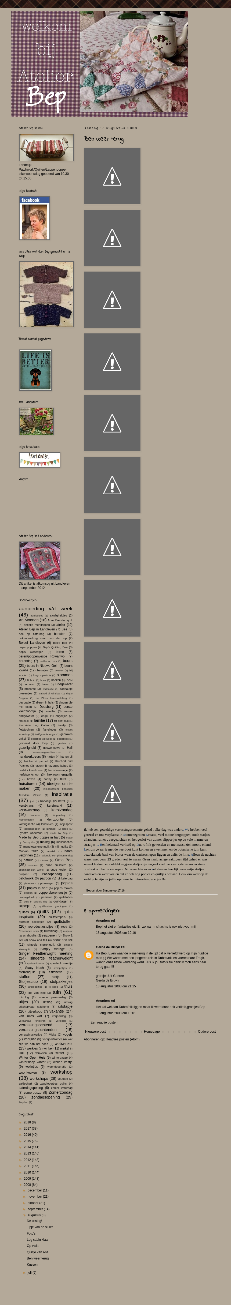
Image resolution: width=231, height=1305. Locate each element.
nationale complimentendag (57, 855)
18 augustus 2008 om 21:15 (116, 986)
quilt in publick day (35, 901)
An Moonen (29, 620)
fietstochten (26, 729)
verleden (61, 1020)
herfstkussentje (58, 770)
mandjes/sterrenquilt (36, 846)
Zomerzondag (61, 1092)
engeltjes (61, 715)
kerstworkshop (29, 810)
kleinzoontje (55, 819)
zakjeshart (25, 1083)
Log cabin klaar (38, 1240)
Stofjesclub (28, 981)
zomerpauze (33, 1093)
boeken (56, 680)
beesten (60, 634)
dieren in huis (45, 702)
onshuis (32, 865)
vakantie (56, 1011)
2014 (28, 1147)
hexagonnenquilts (60, 774)
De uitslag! (34, 1221)
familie (39, 720)
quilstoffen (66, 897)
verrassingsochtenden (38, 1030)
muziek (51, 851)
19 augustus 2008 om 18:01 (116, 1013)
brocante (30, 688)
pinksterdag (65, 878)
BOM (70, 680)
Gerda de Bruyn (108, 947)
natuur (28, 860)
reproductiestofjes (40, 926)
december (35, 1190)
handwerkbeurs (30, 756)
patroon (45, 878)
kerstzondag (62, 810)
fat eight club (61, 720)
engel (44, 715)
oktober (33, 1203)
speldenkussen (36, 963)
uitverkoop (34, 1011)
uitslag (47, 1002)
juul (32, 801)
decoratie (25, 702)
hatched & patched (36, 761)
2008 (28, 1185)
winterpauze (60, 1057)
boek (43, 680)
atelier (60, 625)
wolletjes (32, 1067)
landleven (47, 824)
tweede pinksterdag (52, 997)
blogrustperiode (42, 675)
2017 (28, 1128)
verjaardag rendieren (32, 1020)
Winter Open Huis (32, 1057)
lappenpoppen (32, 828)
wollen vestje (63, 1062)
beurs (68, 661)
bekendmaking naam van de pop (43, 638)
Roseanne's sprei (29, 931)
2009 (28, 1178)
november (35, 1196)
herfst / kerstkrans (30, 770)
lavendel (51, 828)
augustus (35, 1215)
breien (45, 684)
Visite (52, 1034)
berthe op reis (48, 661)
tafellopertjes (35, 986)
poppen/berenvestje (53, 892)
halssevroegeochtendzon (46, 752)
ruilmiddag (50, 930)
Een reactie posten (104, 1022)
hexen (31, 779)
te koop (53, 986)
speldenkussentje (61, 963)
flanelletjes (49, 729)
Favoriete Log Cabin (34, 725)
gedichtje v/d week (41, 738)
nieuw (44, 860)
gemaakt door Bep (33, 743)
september (36, 1209)
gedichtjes (62, 738)
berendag (26, 661)
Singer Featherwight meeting (46, 953)
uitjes (23, 1002)
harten (51, 756)
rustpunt (68, 931)
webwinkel (64, 1043)
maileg (45, 842)
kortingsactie (27, 824)
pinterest (29, 883)
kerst (61, 801)
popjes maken (63, 888)
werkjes (32, 1048)
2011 (28, 1166)
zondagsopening (45, 1097)
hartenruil (66, 756)
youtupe (63, 1078)
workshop (61, 1072)
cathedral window (49, 693)
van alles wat (30, 1016)
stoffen (24, 977)
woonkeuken (28, 1072)
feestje (62, 725)
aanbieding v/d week (46, 608)
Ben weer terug (38, 1258)
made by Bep (58, 833)
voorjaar (30, 1039)
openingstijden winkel (31, 869)
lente (65, 828)
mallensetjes (64, 842)
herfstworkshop (28, 774)
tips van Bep (37, 992)
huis (63, 779)
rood (64, 926)
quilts (43, 911)
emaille (50, 711)
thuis (68, 986)
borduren (29, 684)
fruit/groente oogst (45, 734)
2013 (28, 1153)
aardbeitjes (36, 615)
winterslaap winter (32, 1062)
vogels (68, 1034)
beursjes (42, 670)
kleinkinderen (26, 819)
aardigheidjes (58, 615)
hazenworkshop (58, 765)
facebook (24, 720)
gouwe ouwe (51, 747)
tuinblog (24, 997)
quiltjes (24, 912)
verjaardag (59, 1016)
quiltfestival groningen (53, 906)
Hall (70, 748)
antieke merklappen (37, 624)
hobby (47, 779)
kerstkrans (26, 805)
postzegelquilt (27, 897)
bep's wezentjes (31, 651)
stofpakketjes (61, 981)
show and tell (38, 940)
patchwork (26, 878)
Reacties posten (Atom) (122, 1039)
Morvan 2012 (28, 851)
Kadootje (46, 801)
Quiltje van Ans (37, 1252)
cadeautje (48, 688)
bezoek (59, 670)
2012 (28, 1160)
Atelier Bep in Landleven (37, 629)
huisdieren (28, 783)
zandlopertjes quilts (53, 1083)
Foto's (31, 1233)
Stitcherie (56, 972)
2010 (28, 1172)
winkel (48, 1048)
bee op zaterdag (31, 633)
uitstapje (65, 1006)
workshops (39, 1078)
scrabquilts (30, 935)
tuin (57, 992)
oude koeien (58, 869)
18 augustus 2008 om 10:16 (116, 933)
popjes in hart (37, 888)
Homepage (152, 1031)
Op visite (33, 1246)
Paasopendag (52, 874)
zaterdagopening (31, 1088)
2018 (28, 1122)
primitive (46, 897)
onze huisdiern (56, 865)
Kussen (32, 1264)
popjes (67, 883)
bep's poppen (28, 647)
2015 (28, 1141)
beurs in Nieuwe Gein (42, 666)
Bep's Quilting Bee (55, 647)
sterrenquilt (27, 972)
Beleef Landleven (32, 643)
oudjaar (23, 874)
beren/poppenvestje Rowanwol (42, 656)
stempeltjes (60, 967)
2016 (28, 1135)
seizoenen (49, 935)
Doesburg (46, 707)
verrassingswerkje (30, 1034)
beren (60, 652)
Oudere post (207, 1031)
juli (30, 1272)
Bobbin (31, 680)
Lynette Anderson (30, 832)
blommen (65, 675)
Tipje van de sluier (40, 1227)
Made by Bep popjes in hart (39, 837)
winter (60, 1053)
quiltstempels (57, 917)
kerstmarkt (54, 805)
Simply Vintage (53, 949)
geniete (62, 743)
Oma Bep (64, 860)
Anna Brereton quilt (60, 620)
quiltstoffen (63, 921)
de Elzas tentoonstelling (51, 698)
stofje (56, 977)
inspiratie (62, 794)
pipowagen (47, 883)
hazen (38, 765)
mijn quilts (61, 846)
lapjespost (66, 824)
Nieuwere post (95, 1031)
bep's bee (60, 642)
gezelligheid (27, 748)
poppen (28, 892)
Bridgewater (64, 684)
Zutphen (23, 1102)
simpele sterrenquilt (41, 944)
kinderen (36, 815)
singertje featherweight (51, 958)
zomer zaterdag (62, 1087)
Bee (64, 629)
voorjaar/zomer (52, 1039)
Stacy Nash (34, 968)
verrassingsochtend (35, 1025)
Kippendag (59, 815)
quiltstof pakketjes (31, 921)
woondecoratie (57, 1066)
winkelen (41, 1053)
